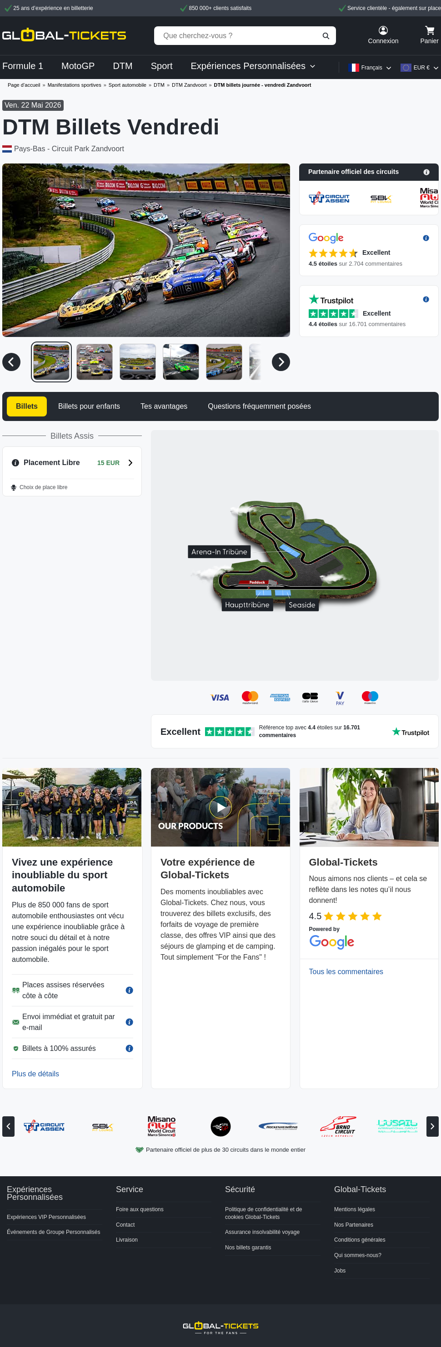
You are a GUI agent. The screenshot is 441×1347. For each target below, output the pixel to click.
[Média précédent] (11, 362)
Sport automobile (127, 85)
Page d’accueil (24, 85)
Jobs (340, 1271)
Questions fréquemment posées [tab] (259, 406)
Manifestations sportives (74, 85)
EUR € (422, 67)
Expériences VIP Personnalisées (46, 1217)
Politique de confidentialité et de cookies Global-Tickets (263, 1213)
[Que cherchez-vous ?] (245, 35)
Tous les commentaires (346, 972)
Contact (125, 1225)
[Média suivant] (281, 362)
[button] (369, 172)
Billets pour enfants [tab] (89, 406)
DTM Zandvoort (189, 85)
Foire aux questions (140, 1209)
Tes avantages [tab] (163, 406)
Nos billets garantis (248, 1247)
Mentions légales (354, 1209)
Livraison (127, 1240)
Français (371, 67)
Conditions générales (360, 1240)
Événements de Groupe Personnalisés (53, 1232)
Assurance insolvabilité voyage (262, 1232)
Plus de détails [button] (35, 1074)
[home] (64, 36)
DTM (159, 85)
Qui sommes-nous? (357, 1255)
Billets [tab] (27, 406)
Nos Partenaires (353, 1225)
